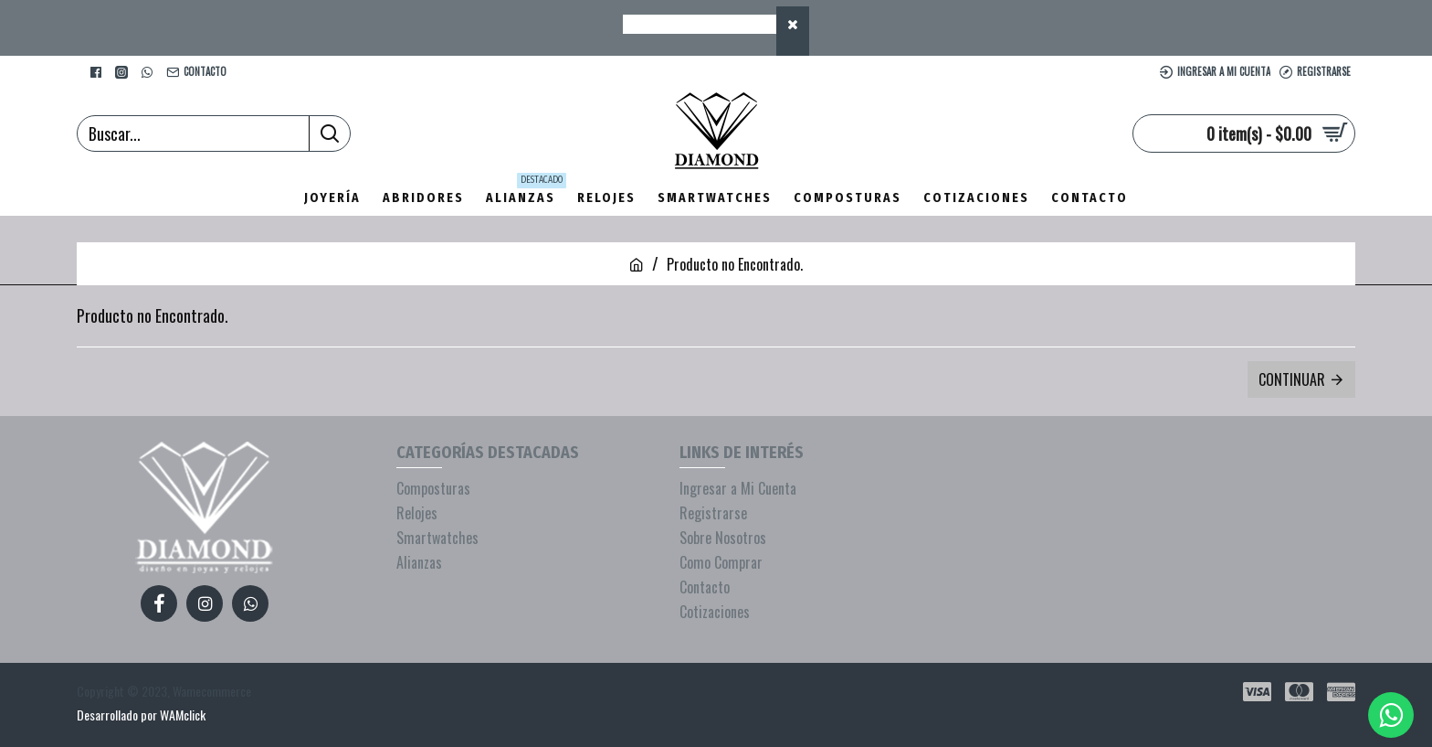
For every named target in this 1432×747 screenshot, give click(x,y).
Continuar (1291, 379)
